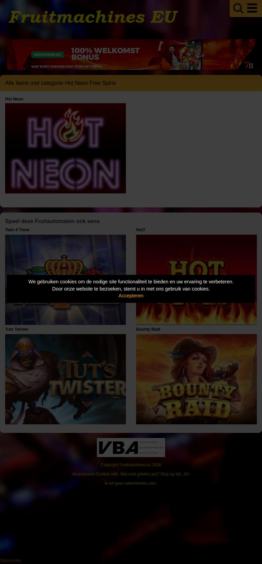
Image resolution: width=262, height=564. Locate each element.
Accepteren (131, 295)
